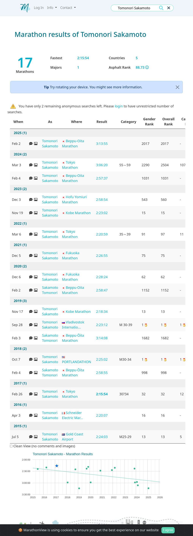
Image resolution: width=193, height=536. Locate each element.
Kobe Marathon (78, 213)
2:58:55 (102, 372)
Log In (39, 7)
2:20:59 (102, 234)
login (119, 106)
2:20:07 (102, 415)
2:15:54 (102, 394)
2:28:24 (102, 277)
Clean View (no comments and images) (42, 446)
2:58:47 (102, 290)
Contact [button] (66, 7)
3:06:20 (102, 165)
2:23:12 (102, 324)
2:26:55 (102, 255)
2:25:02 (102, 359)
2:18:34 (102, 311)
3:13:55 (102, 143)
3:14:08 (102, 338)
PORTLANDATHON (76, 362)
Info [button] (50, 7)
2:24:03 (102, 436)
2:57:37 (102, 178)
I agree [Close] (168, 530)
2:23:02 (102, 213)
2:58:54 (102, 199)
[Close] (177, 87)
